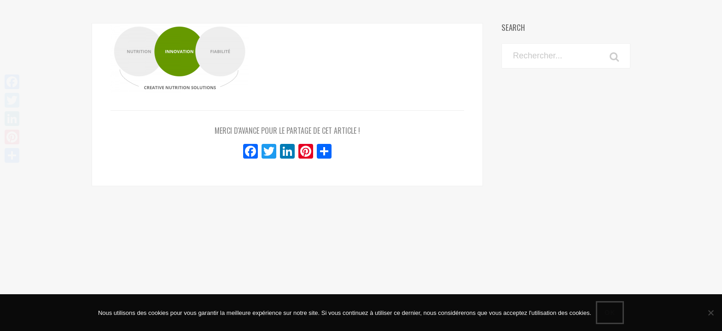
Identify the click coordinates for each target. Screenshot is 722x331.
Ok (610, 312)
